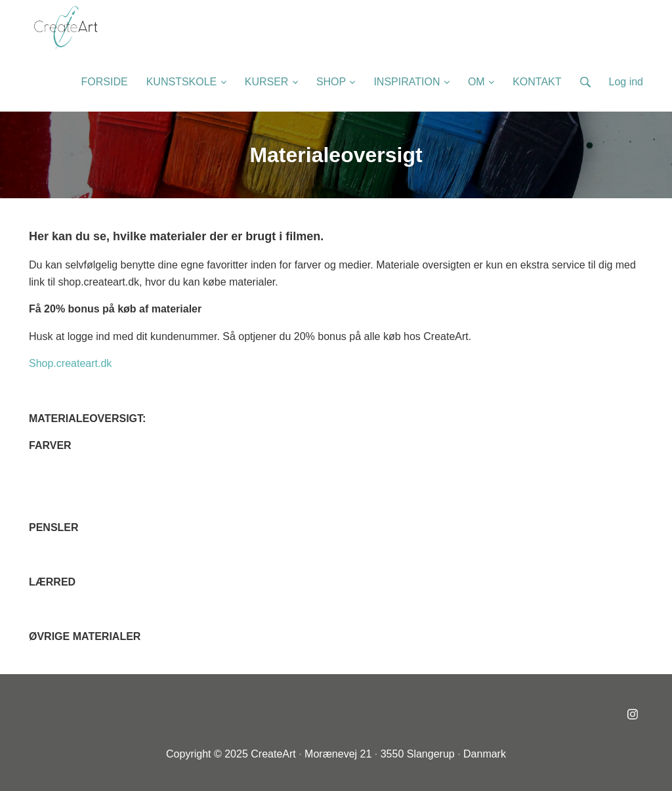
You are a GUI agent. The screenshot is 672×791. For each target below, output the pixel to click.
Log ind (626, 81)
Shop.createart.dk (70, 363)
